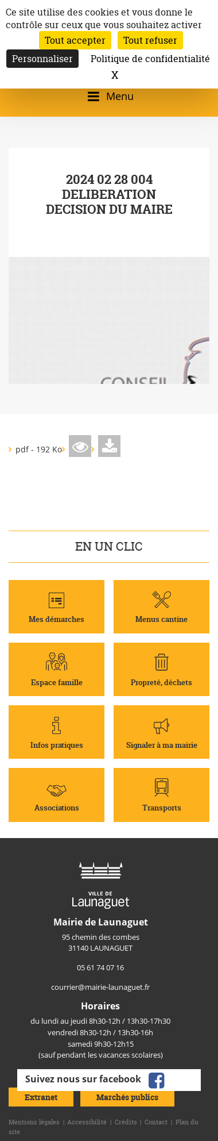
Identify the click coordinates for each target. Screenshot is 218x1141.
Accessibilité (87, 1122)
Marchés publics (127, 1097)
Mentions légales (34, 1122)
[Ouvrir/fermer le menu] (109, 96)
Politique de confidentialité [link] (150, 58)
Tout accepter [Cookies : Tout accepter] (75, 40)
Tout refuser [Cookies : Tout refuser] (150, 40)
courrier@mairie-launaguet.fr (100, 987)
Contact (156, 1122)
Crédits (126, 1122)
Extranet (41, 1097)
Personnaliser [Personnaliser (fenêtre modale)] (42, 58)
